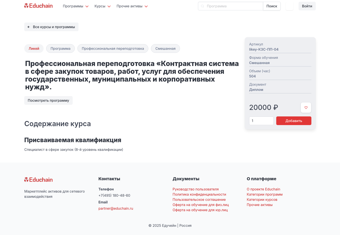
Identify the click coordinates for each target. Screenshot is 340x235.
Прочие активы (260, 205)
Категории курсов (262, 199)
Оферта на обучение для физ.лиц (201, 205)
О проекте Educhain (263, 189)
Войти (307, 6)
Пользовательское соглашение (199, 199)
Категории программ (265, 194)
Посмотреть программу (48, 100)
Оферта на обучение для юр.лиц (200, 210)
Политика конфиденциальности (199, 194)
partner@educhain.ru (115, 208)
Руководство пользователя (196, 189)
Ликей (34, 48)
